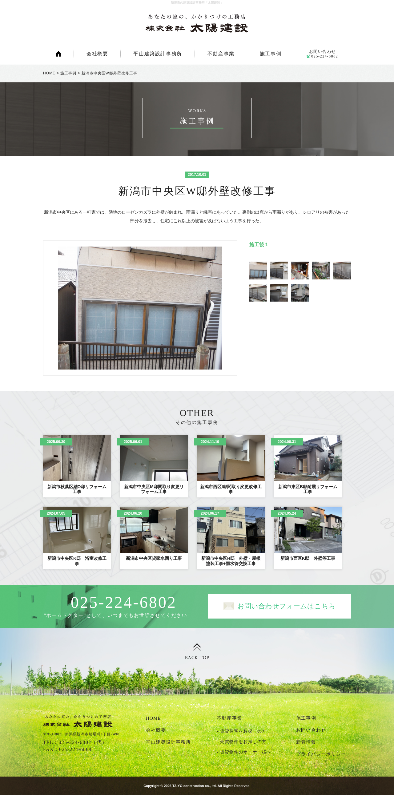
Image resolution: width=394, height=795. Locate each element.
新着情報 (306, 742)
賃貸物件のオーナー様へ (245, 752)
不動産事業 (221, 53)
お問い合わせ (322, 53)
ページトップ (197, 651)
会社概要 (97, 53)
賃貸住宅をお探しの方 (243, 731)
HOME (58, 54)
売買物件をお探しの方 (243, 741)
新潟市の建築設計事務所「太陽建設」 (197, 23)
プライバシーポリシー (321, 754)
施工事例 (270, 53)
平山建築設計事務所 (157, 53)
